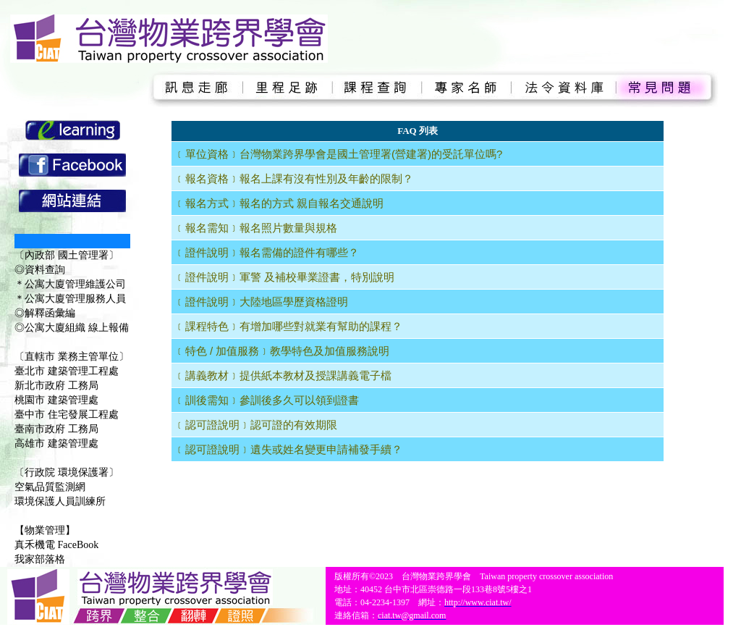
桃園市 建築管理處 (56, 400)
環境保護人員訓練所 (60, 501)
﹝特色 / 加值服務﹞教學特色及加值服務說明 (282, 351)
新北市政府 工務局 (56, 385)
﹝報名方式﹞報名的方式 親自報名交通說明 (279, 203)
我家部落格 (39, 559)
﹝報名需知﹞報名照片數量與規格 (255, 228)
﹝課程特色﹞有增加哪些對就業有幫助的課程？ (288, 326)
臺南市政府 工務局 (56, 429)
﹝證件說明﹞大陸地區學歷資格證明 (261, 301)
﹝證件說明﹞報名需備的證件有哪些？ (266, 252)
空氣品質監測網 (49, 486)
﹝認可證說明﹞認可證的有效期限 (255, 424)
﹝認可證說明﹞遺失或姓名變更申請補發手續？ (288, 449)
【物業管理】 (44, 530)
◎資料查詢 (39, 269)
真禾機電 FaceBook (56, 544)
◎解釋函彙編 (44, 313)
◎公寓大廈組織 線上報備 (71, 327)
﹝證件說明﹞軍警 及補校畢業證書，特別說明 (284, 277)
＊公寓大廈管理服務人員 (70, 298)
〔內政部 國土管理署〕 (66, 255)
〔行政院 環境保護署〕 (66, 472)
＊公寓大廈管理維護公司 (70, 284)
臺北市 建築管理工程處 (66, 371)
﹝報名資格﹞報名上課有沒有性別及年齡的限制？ (293, 178)
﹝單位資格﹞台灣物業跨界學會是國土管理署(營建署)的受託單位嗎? (338, 154)
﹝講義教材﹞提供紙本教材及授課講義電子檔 (282, 375)
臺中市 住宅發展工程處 (66, 414)
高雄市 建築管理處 (56, 443)
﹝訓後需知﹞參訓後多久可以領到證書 (266, 400)
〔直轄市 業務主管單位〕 (71, 356)
